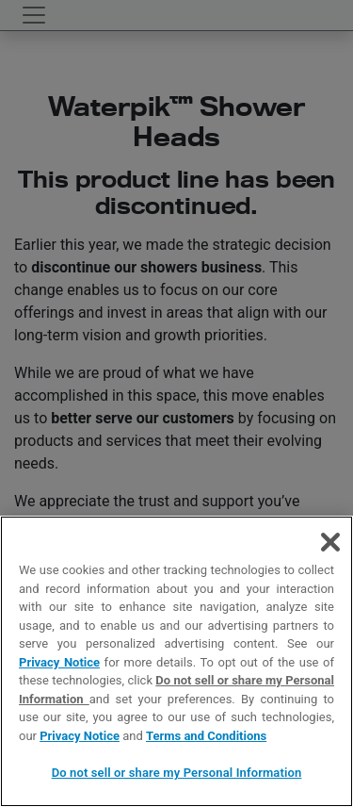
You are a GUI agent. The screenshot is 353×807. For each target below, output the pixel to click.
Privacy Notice (59, 662)
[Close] (330, 542)
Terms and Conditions (206, 736)
